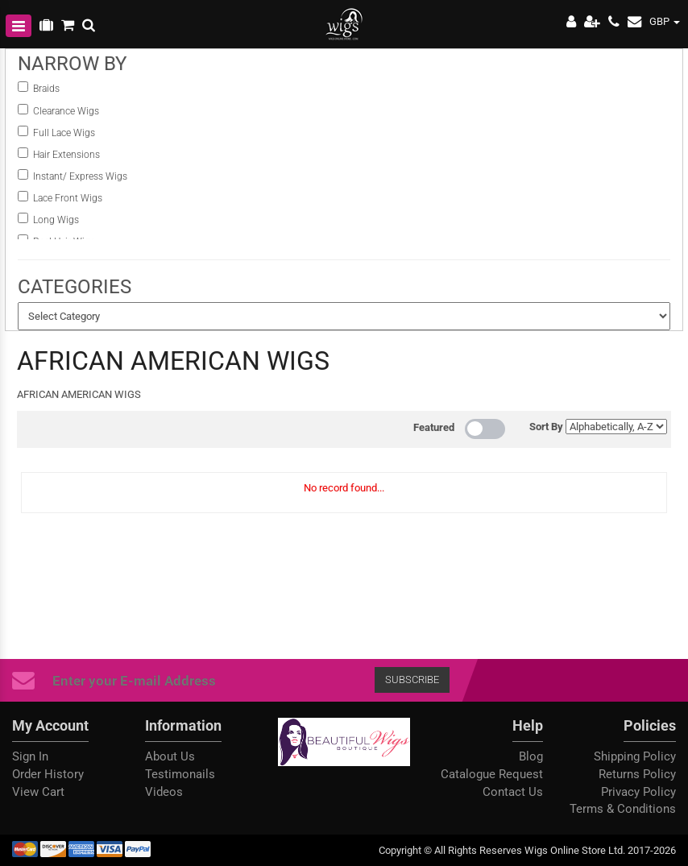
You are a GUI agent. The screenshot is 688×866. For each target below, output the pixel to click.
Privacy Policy (638, 792)
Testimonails (180, 774)
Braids (47, 88)
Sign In (30, 756)
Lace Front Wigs (67, 198)
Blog (531, 756)
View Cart (38, 792)
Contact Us (513, 792)
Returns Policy (637, 774)
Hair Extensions (66, 154)
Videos (164, 792)
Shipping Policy (635, 756)
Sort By (546, 427)
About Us (170, 756)
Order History (48, 774)
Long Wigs (56, 220)
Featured (433, 427)
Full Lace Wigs (64, 133)
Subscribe (412, 679)
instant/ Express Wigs (80, 176)
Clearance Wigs (66, 111)
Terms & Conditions (623, 809)
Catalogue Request (492, 774)
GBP (664, 21)
